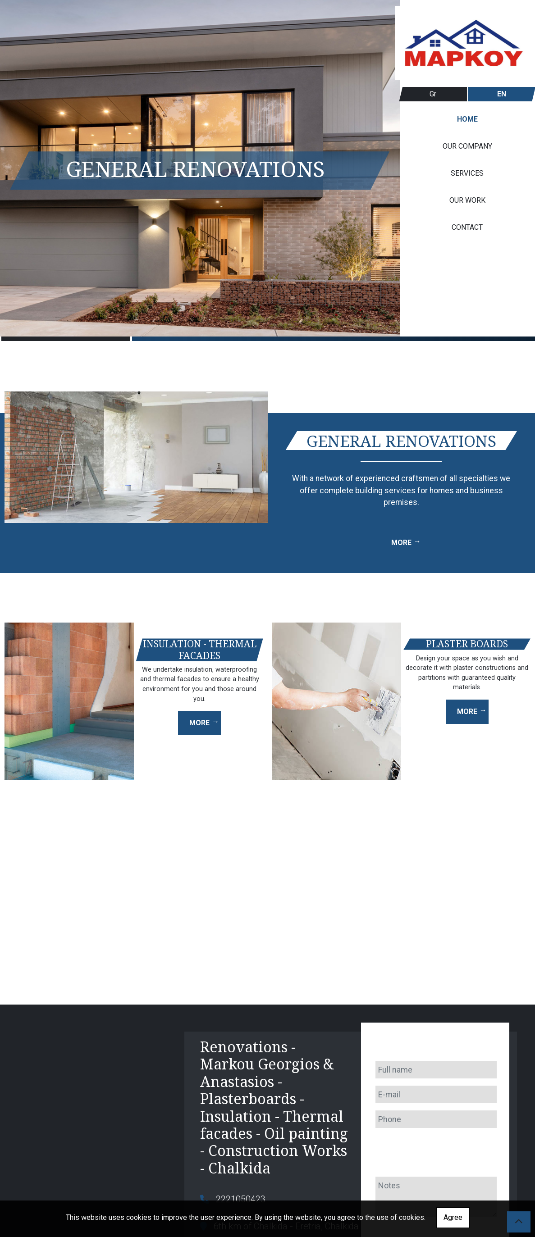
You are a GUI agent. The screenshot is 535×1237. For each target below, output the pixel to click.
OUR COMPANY (467, 146)
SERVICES (467, 173)
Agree (453, 1217)
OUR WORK (467, 200)
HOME (467, 119)
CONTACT (467, 227)
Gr (433, 94)
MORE (401, 542)
